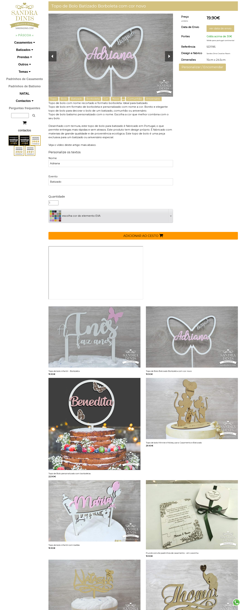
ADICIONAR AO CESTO (143, 235)
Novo (115, 98)
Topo (53, 98)
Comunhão (134, 98)
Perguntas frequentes (24, 108)
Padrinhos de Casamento (24, 79)
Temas (25, 71)
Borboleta (93, 98)
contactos (24, 130)
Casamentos (24, 42)
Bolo (64, 98)
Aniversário (153, 98)
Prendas (24, 57)
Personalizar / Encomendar (202, 67)
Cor (106, 98)
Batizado (76, 98)
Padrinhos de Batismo (24, 86)
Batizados (24, 50)
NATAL (24, 93)
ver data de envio (220, 28)
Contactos (24, 101)
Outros (24, 64)
